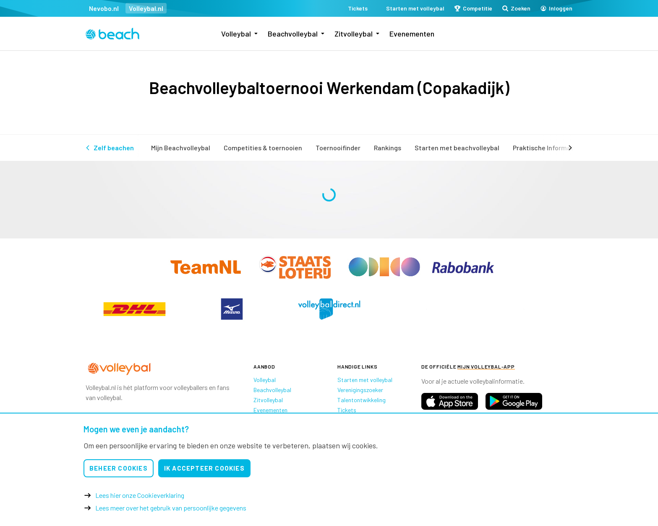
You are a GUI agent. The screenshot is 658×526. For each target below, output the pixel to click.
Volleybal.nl (146, 8)
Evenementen (411, 33)
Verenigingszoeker (360, 389)
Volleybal (236, 33)
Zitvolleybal (353, 33)
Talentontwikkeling (361, 399)
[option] (134, 309)
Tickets (346, 409)
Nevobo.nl (104, 8)
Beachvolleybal (293, 33)
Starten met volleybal (364, 379)
